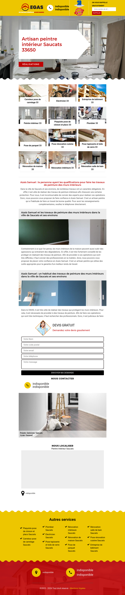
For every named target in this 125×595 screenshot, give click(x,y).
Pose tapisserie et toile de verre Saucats (52, 545)
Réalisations (31, 64)
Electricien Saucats (50, 536)
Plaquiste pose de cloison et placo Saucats (29, 531)
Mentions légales (77, 588)
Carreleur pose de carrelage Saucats (29, 542)
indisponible (62, 6)
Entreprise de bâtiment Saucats (96, 548)
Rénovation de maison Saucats (75, 539)
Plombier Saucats (50, 528)
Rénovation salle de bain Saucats (96, 530)
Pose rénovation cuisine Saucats (97, 539)
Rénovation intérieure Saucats (73, 530)
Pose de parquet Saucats (71, 548)
